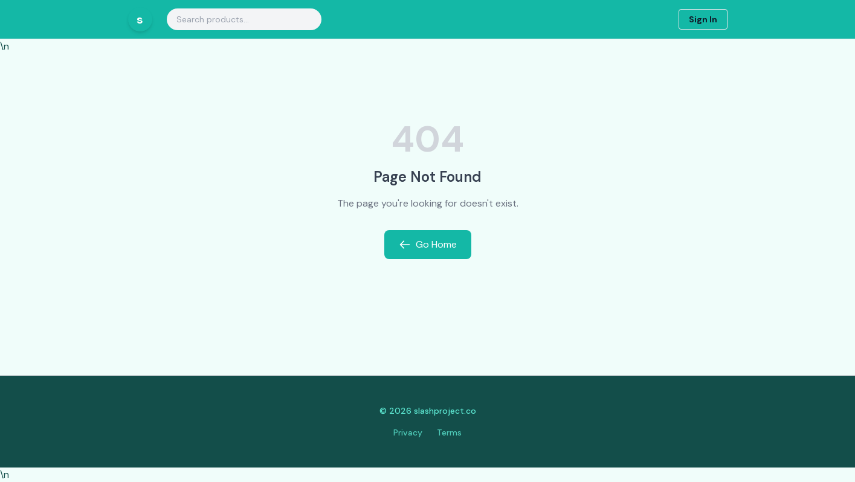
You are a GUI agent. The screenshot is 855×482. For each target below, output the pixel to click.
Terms (449, 432)
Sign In (703, 19)
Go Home (428, 244)
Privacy (407, 432)
